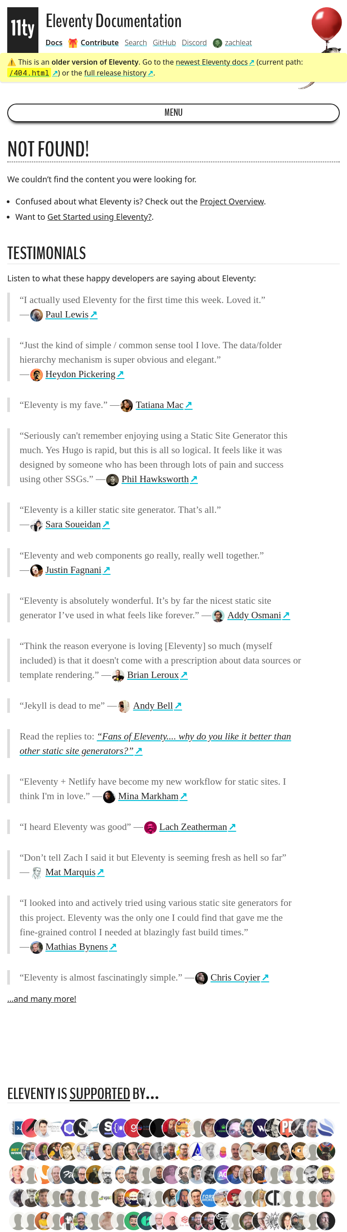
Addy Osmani (246, 615)
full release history (115, 73)
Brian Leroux (145, 674)
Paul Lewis (59, 314)
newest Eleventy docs (212, 62)
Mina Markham (140, 796)
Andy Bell (145, 705)
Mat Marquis (62, 872)
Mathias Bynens (68, 946)
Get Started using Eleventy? (99, 216)
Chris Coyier (227, 977)
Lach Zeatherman (185, 826)
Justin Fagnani (65, 569)
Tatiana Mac (152, 404)
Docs (54, 42)
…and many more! (41, 998)
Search (136, 42)
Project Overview (231, 201)
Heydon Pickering (72, 374)
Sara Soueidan (65, 524)
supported (100, 1093)
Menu (173, 112)
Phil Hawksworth (147, 479)
